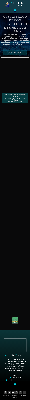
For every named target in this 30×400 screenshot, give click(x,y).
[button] (15, 10)
